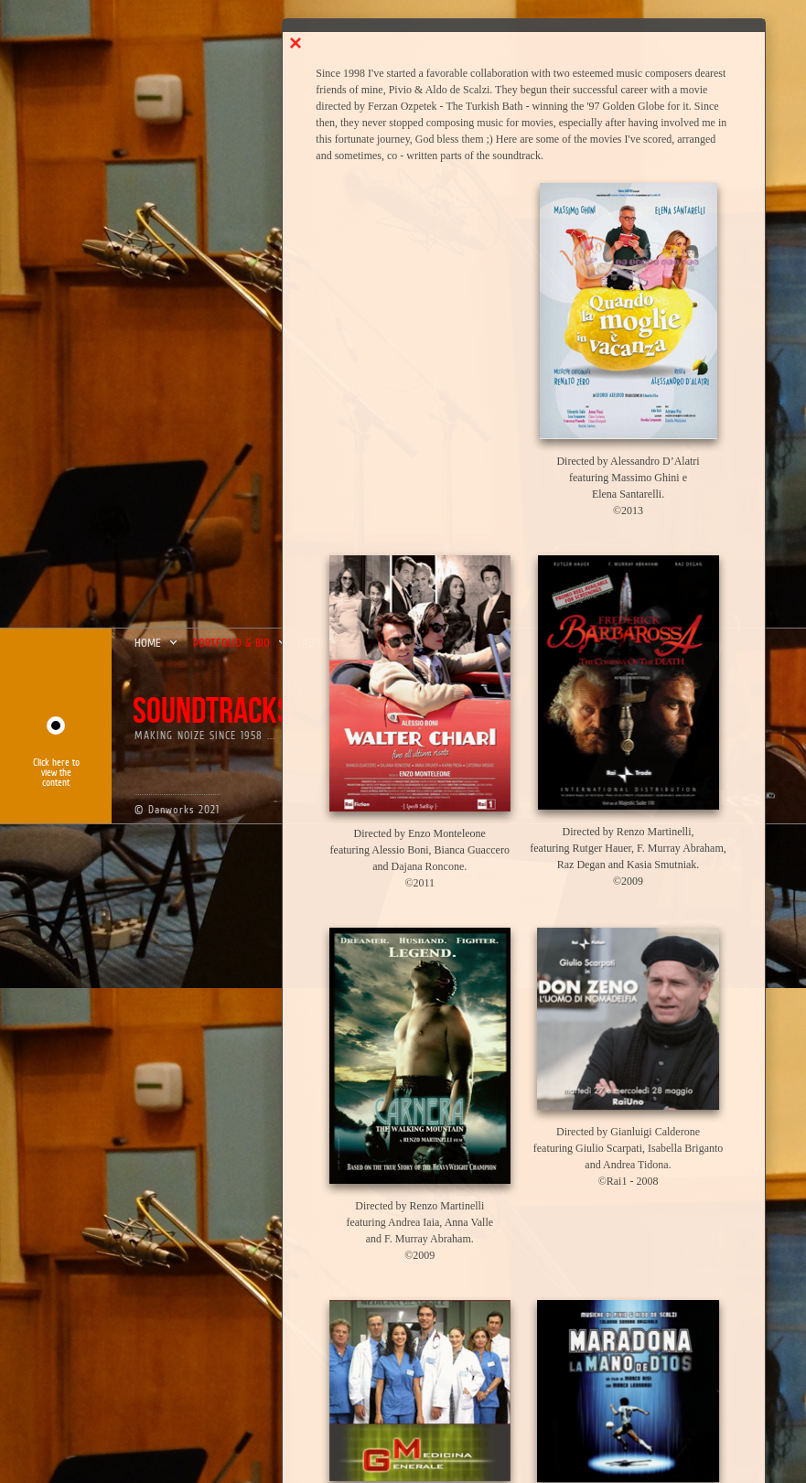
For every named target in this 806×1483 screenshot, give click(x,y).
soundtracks (212, 712)
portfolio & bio (240, 643)
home (156, 643)
